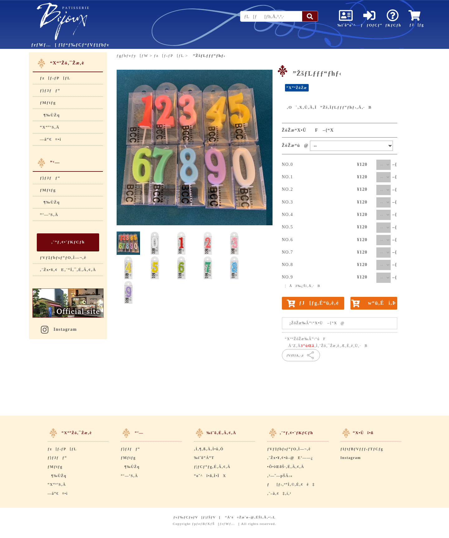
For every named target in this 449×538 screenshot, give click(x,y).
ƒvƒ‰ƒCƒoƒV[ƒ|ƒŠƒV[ (197, 517)
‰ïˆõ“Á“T (204, 458)
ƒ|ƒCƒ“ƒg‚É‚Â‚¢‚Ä (212, 467)
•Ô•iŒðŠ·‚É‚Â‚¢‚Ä (285, 467)
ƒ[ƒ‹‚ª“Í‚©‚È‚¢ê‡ (291, 484)
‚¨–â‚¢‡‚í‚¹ (279, 493)
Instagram (58, 329)
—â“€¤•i (50, 139)
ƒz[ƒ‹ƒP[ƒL (55, 78)
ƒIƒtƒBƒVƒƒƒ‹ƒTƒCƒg (361, 449)
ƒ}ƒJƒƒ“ (50, 90)
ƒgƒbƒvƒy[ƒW (132, 55)
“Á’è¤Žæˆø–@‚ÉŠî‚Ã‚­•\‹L (250, 517)
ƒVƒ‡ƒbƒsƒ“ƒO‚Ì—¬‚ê (63, 257)
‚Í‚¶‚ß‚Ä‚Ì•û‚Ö (209, 449)
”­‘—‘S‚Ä (49, 214)
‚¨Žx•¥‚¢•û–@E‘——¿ (290, 458)
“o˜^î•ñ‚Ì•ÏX (210, 476)
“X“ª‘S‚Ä (50, 127)
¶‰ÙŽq (50, 115)
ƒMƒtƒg (48, 102)
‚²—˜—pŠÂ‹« (280, 476)
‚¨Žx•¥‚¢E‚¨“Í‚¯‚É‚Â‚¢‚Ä (68, 269)
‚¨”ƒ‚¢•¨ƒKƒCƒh (67, 242)
